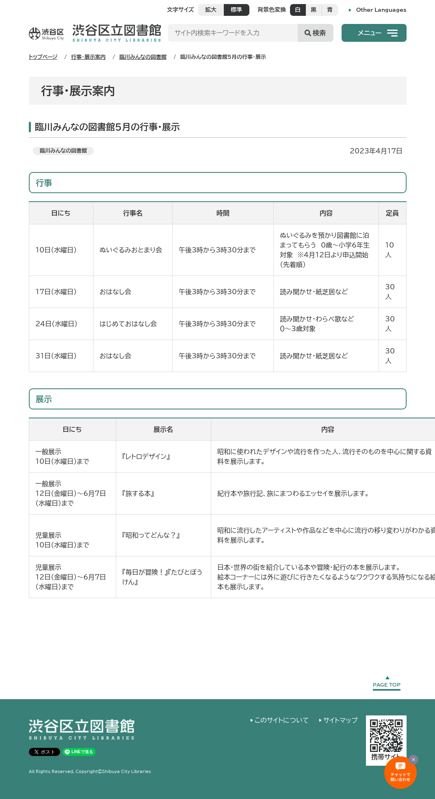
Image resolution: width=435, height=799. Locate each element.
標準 (236, 10)
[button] (374, 33)
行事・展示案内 (88, 57)
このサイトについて (282, 720)
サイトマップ (340, 720)
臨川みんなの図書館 (143, 57)
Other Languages (381, 10)
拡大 (210, 10)
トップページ (43, 57)
